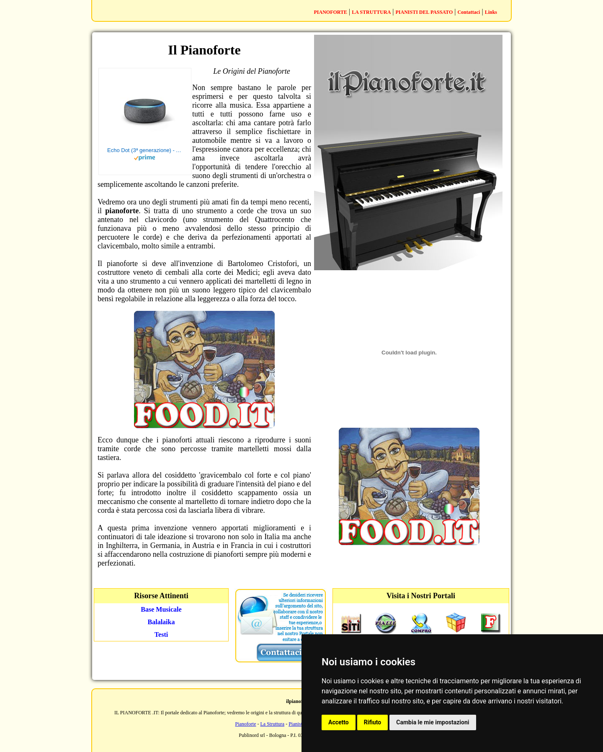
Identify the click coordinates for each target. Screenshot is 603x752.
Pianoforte (245, 724)
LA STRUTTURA (371, 12)
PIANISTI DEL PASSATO (424, 12)
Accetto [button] (338, 722)
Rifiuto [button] (372, 722)
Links (491, 12)
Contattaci (468, 12)
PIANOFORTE (330, 12)
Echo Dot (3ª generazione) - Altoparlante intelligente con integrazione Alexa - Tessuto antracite (145, 150)
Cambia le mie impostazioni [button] (432, 722)
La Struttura (272, 724)
